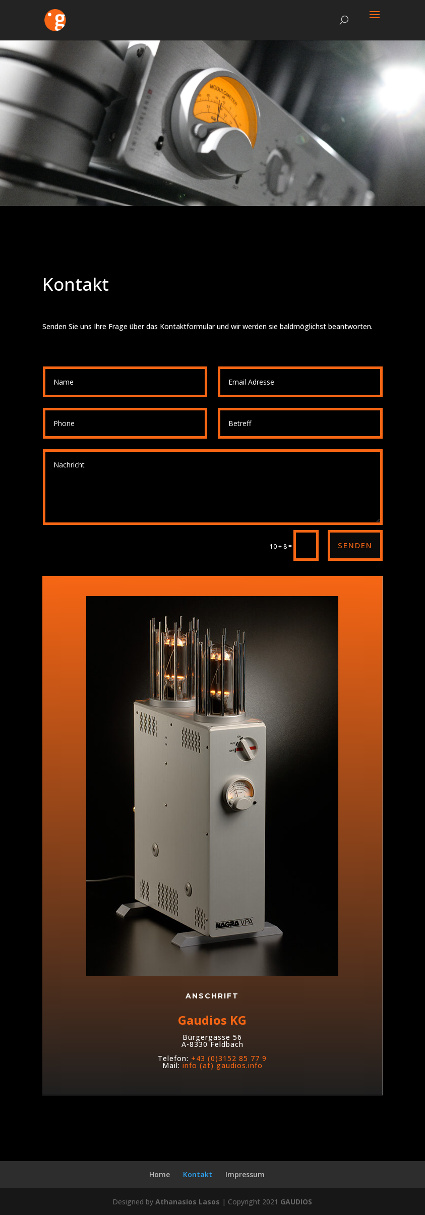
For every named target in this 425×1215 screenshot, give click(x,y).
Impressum (245, 1174)
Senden (355, 545)
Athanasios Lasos (187, 1201)
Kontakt (197, 1174)
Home (159, 1174)
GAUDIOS (296, 1201)
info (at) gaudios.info (223, 1095)
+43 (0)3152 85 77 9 (229, 1088)
